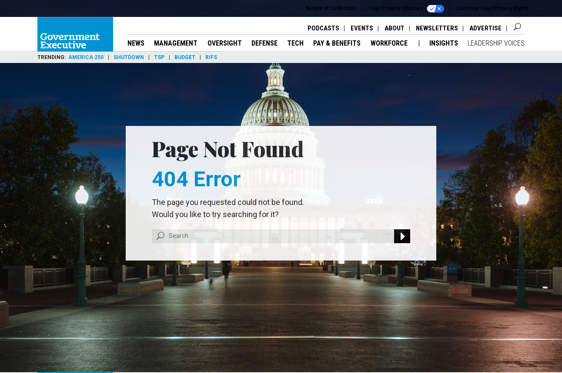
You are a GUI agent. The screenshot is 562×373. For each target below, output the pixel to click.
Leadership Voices (496, 43)
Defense (264, 43)
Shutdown (129, 57)
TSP (159, 57)
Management (175, 43)
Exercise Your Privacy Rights (493, 8)
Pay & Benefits (337, 43)
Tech (295, 43)
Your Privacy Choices (406, 9)
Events (362, 28)
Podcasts (323, 28)
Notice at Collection (331, 8)
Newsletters (437, 28)
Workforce (390, 43)
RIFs (211, 57)
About (395, 28)
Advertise (485, 28)
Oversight (224, 43)
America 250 (86, 57)
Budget (184, 57)
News (135, 43)
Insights (443, 43)
